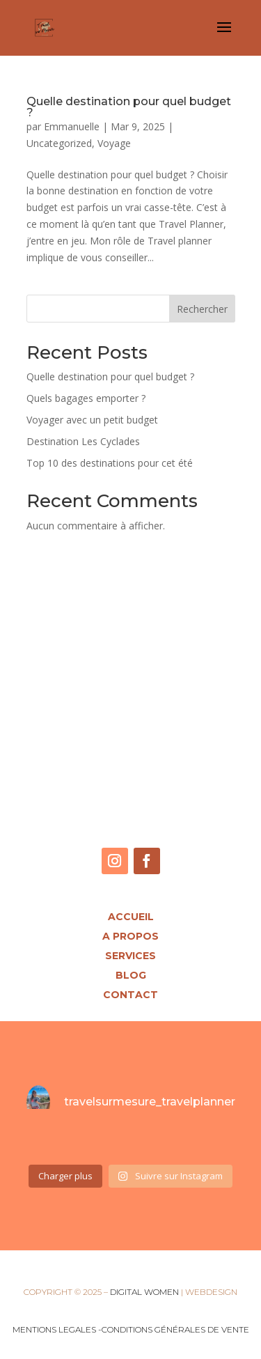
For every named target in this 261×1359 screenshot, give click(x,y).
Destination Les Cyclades (83, 441)
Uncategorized (59, 143)
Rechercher (202, 309)
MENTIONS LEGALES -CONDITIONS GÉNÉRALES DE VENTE (131, 1329)
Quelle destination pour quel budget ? (128, 107)
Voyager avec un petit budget (92, 419)
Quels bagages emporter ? (85, 398)
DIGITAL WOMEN (144, 1292)
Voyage (114, 143)
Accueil (131, 916)
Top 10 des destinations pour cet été (109, 462)
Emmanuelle (72, 126)
